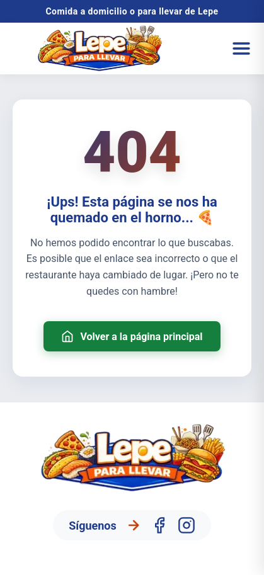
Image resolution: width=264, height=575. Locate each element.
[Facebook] (159, 525)
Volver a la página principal (131, 336)
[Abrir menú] (241, 48)
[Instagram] (186, 525)
